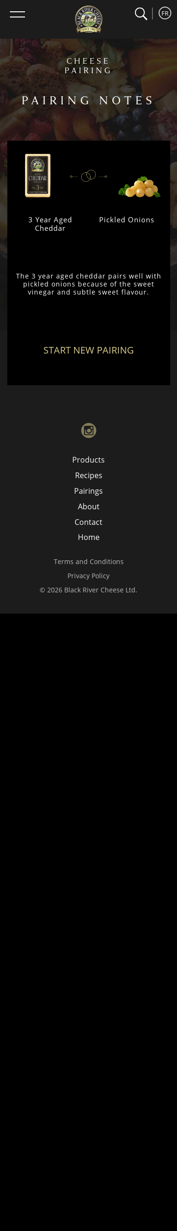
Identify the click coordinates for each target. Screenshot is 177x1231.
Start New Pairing (88, 350)
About (89, 506)
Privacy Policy (88, 575)
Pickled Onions (126, 219)
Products (88, 460)
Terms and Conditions (89, 561)
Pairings (88, 491)
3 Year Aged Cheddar (50, 224)
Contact (88, 522)
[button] (141, 14)
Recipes (88, 475)
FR (165, 13)
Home (89, 537)
